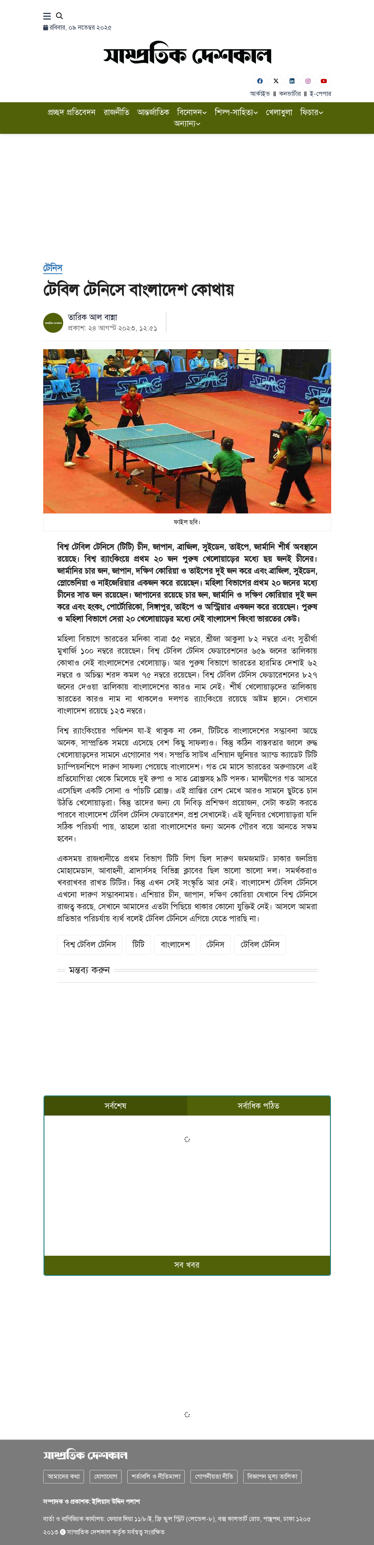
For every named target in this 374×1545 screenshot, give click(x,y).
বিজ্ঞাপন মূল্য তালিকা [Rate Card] (272, 1477)
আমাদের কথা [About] (64, 1477)
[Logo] (187, 52)
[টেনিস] (52, 268)
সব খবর (187, 1265)
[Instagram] (308, 80)
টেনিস (215, 945)
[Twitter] (276, 80)
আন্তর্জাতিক (153, 112)
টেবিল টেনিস (260, 945)
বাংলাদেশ (175, 945)
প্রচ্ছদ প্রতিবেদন (72, 112)
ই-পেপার (320, 94)
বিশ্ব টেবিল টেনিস (90, 945)
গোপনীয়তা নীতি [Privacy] (214, 1477)
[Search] (59, 16)
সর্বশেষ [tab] (115, 1106)
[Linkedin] (292, 80)
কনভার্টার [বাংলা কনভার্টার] (290, 94)
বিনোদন (192, 112)
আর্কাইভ (260, 94)
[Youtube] (324, 80)
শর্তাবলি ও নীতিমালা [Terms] (156, 1477)
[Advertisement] (187, 202)
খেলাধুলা (279, 112)
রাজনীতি (116, 112)
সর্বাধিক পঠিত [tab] (258, 1106)
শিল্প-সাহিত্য (236, 112)
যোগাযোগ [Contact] (105, 1477)
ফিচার (311, 112)
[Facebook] (260, 80)
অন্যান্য (187, 124)
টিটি (138, 945)
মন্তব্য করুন (89, 970)
